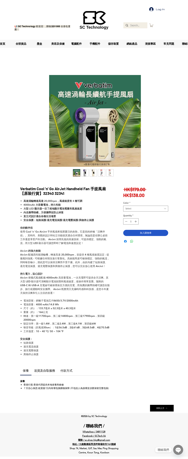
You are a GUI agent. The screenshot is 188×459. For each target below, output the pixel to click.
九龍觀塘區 (85, 444)
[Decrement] (126, 221)
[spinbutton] (131, 221)
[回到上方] (162, 408)
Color (126, 203)
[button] (152, 25)
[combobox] (145, 209)
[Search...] (135, 25)
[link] (26, 370)
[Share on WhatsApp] (132, 241)
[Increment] (136, 221)
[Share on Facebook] (125, 241)
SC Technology (94, 27)
